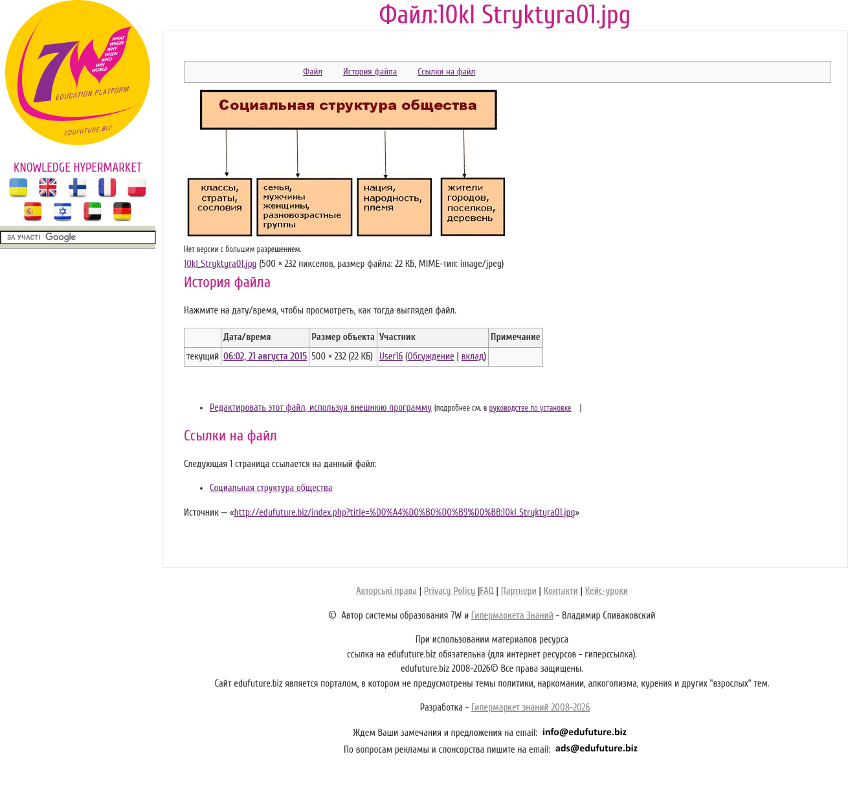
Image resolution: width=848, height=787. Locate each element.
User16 (391, 356)
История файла (370, 71)
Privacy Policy (449, 591)
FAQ (486, 591)
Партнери (519, 591)
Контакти (561, 591)
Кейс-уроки (606, 591)
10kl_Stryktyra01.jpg (220, 263)
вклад (473, 356)
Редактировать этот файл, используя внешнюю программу (321, 407)
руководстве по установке (530, 408)
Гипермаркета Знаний (512, 615)
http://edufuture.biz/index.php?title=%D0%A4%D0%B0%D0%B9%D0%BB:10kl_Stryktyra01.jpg (404, 512)
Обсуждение (431, 356)
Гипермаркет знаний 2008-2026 (530, 707)
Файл (312, 71)
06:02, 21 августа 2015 (265, 356)
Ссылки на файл (446, 71)
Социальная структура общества (271, 488)
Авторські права (386, 591)
